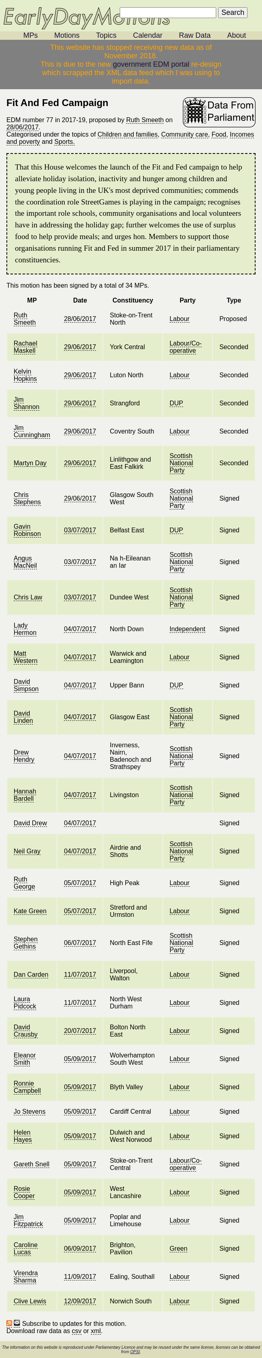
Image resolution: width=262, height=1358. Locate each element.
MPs (30, 35)
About (236, 35)
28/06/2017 (22, 127)
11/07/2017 (80, 974)
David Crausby (26, 1031)
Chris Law (28, 597)
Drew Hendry (24, 756)
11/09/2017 (80, 1276)
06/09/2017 (80, 1248)
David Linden (23, 717)
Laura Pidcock (25, 1003)
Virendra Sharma (26, 1277)
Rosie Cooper (24, 1192)
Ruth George (24, 883)
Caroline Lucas (26, 1248)
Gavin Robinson (27, 530)
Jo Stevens (29, 1111)
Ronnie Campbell (27, 1087)
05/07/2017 (80, 882)
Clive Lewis (30, 1301)
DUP (176, 403)
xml (96, 1330)
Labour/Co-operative (186, 347)
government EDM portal (151, 64)
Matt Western (25, 657)
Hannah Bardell (25, 795)
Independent (187, 629)
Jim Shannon (26, 403)
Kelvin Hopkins (25, 375)
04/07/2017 (80, 629)
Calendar (147, 35)
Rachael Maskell (25, 347)
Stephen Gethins (26, 943)
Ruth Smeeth (145, 120)
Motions (67, 35)
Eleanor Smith (25, 1059)
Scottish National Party (181, 463)
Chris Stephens (27, 498)
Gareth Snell (31, 1164)
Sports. (64, 141)
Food (218, 134)
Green (178, 1248)
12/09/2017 (80, 1301)
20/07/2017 (80, 1030)
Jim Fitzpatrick (28, 1220)
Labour (180, 318)
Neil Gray (27, 851)
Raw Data (195, 35)
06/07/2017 (80, 942)
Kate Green (30, 911)
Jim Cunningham (32, 431)
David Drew (30, 823)
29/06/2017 (80, 347)
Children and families (128, 134)
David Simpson (26, 685)
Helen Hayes (23, 1136)
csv (77, 1330)
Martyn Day (30, 463)
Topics (106, 35)
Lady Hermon (25, 629)
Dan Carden (31, 974)
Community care (184, 134)
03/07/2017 (80, 530)
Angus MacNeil (25, 562)
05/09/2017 (80, 1058)
